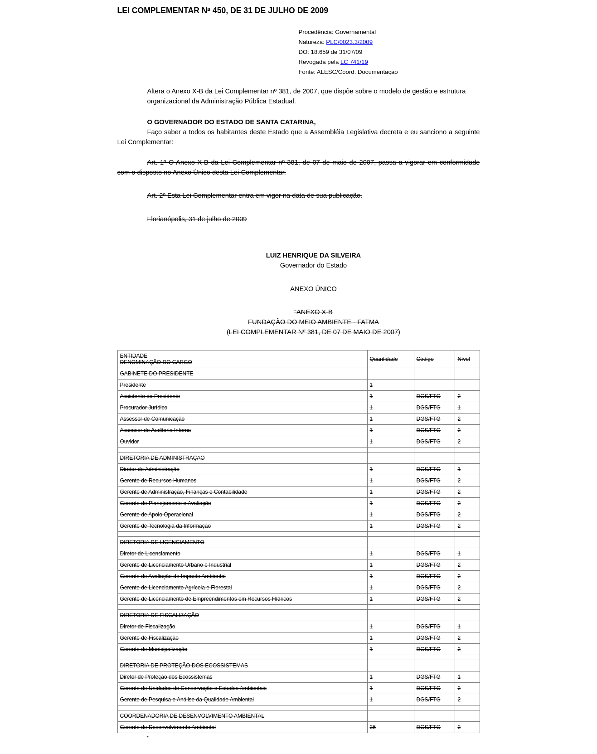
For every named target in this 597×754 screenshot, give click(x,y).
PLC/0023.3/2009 (349, 42)
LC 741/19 (354, 61)
